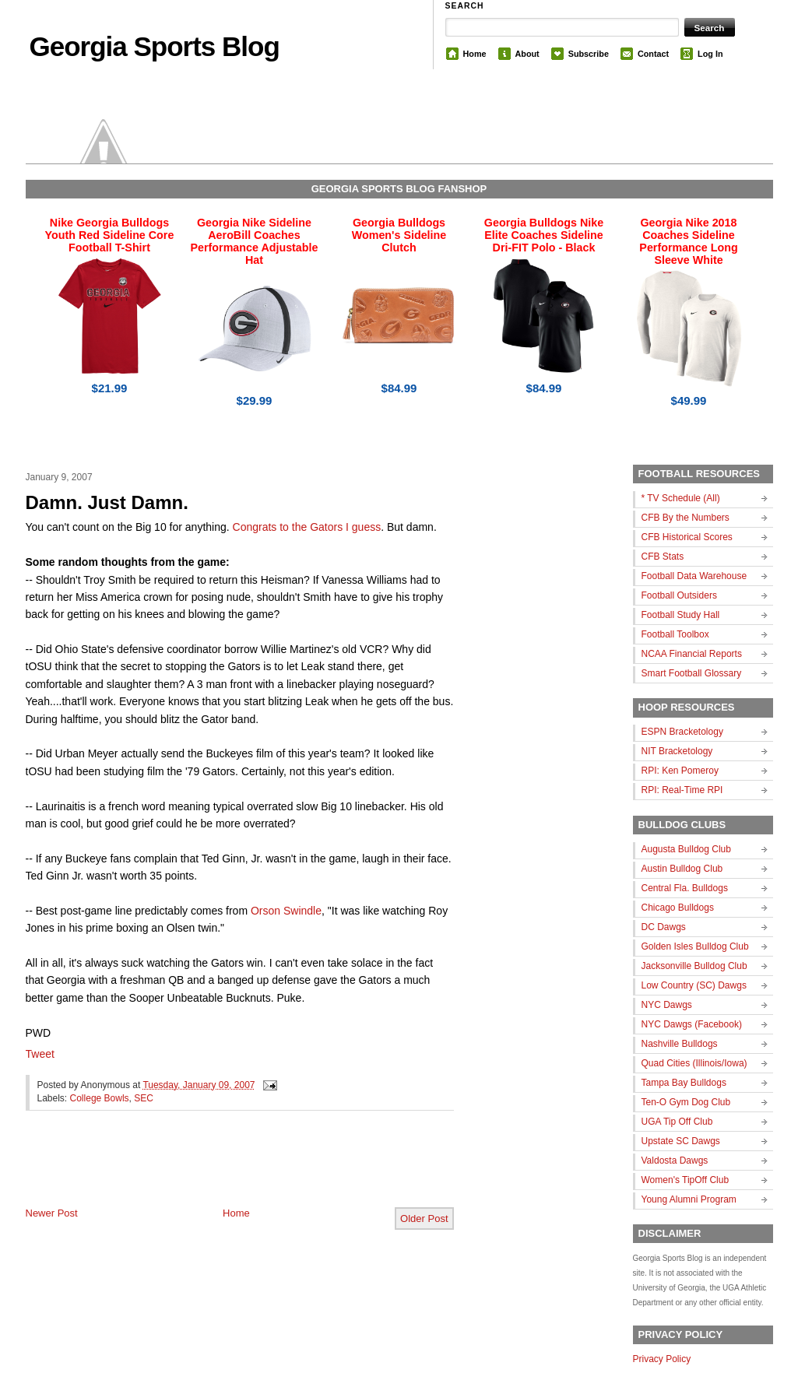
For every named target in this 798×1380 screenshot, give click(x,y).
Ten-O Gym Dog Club (686, 1102)
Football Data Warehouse (694, 576)
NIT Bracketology (677, 751)
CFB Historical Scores (687, 537)
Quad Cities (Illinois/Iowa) (694, 1063)
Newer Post (52, 1213)
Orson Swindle (286, 910)
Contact (653, 53)
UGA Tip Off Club (677, 1121)
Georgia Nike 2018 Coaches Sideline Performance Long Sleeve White (688, 241)
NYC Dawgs (667, 1004)
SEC (143, 1098)
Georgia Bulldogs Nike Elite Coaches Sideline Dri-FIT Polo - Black (543, 235)
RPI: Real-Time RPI (682, 790)
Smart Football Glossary (692, 673)
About (527, 53)
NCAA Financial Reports (692, 653)
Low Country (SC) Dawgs (694, 985)
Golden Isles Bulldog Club (695, 946)
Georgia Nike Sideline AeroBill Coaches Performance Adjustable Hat (254, 241)
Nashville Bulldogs (680, 1043)
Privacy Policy (662, 1359)
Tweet (40, 1054)
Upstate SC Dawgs (681, 1141)
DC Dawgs (664, 927)
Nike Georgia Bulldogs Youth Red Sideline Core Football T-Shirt (109, 235)
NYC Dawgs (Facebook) (692, 1024)
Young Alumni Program (689, 1199)
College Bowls (99, 1098)
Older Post (424, 1218)
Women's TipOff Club (685, 1180)
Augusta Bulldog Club (686, 849)
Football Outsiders (679, 595)
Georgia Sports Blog (154, 46)
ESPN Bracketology (682, 731)
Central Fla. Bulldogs (685, 888)
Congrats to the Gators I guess (307, 527)
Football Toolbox (675, 634)
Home (475, 53)
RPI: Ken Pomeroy (680, 770)
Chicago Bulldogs (678, 907)
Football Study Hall (681, 614)
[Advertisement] (208, 1171)
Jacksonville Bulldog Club (694, 965)
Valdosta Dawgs (675, 1160)
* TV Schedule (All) (681, 498)
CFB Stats (663, 556)
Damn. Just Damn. (107, 502)
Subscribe (588, 53)
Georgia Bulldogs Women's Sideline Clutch (399, 235)
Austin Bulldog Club (682, 868)
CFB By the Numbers (685, 517)
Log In (710, 53)
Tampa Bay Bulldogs (684, 1082)
